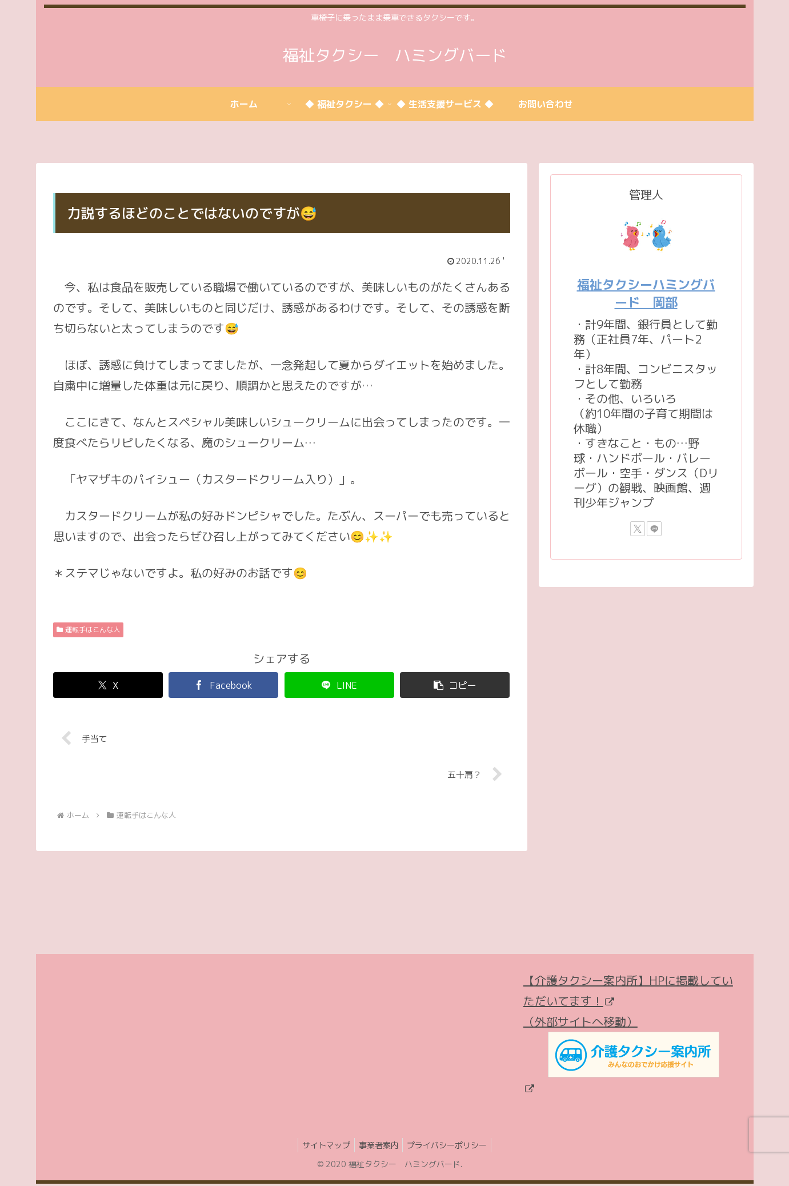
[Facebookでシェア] (223, 685)
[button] (455, 685)
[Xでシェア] (108, 685)
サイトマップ (323, 1146)
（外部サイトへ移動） (621, 1055)
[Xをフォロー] (637, 528)
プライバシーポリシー (451, 1146)
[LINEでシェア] (339, 685)
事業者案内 (379, 1146)
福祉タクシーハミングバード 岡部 (646, 293)
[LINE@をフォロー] (654, 528)
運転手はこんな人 (89, 629)
